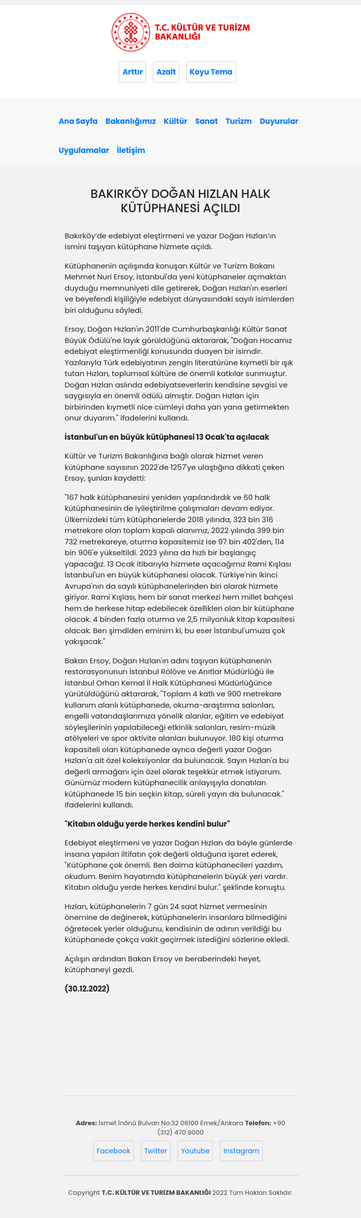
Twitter (155, 1151)
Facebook (113, 1151)
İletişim (131, 150)
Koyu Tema (211, 72)
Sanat (206, 121)
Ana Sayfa (78, 121)
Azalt (166, 72)
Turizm (238, 121)
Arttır (132, 72)
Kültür (175, 121)
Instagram (241, 1151)
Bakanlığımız (131, 121)
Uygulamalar (84, 150)
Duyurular (279, 121)
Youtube (195, 1151)
